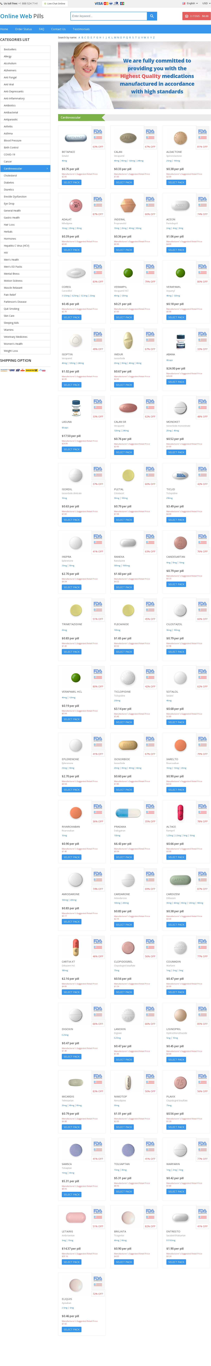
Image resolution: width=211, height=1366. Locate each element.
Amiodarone (71, 894)
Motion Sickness (13, 280)
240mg (140, 160)
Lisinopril (173, 1029)
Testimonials (81, 29)
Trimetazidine (72, 624)
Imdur (118, 354)
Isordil (67, 489)
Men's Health (11, 259)
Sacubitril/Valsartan (176, 1235)
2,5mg (178, 835)
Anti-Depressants (14, 91)
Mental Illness (11, 273)
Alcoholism (10, 63)
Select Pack (72, 182)
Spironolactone (174, 155)
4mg (175, 228)
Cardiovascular (13, 168)
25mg (169, 160)
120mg (132, 160)
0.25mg (65, 1035)
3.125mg (66, 295)
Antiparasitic (11, 119)
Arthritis (8, 126)
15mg (176, 768)
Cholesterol (10, 175)
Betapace (68, 152)
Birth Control (11, 147)
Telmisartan (68, 1100)
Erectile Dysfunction (15, 196)
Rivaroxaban (172, 763)
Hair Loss (9, 224)
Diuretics (9, 189)
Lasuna (67, 421)
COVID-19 (9, 154)
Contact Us (58, 29)
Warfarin (170, 965)
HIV (6, 252)
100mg (177, 160)
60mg (138, 363)
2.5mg (64, 1307)
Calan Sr (120, 421)
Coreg (66, 286)
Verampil (120, 286)
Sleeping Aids (11, 322)
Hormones (10, 238)
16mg (181, 562)
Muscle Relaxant (13, 287)
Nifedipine (67, 223)
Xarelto (172, 759)
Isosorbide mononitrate (178, 425)
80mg (124, 160)
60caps (169, 360)
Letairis (67, 1231)
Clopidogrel (123, 961)
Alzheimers (10, 70)
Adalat (67, 219)
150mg (117, 835)
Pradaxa (120, 826)
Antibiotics (10, 105)
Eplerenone (67, 560)
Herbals (8, 231)
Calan (118, 152)
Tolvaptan (67, 1168)
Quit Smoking (11, 308)
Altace (171, 826)
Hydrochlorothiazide (176, 1033)
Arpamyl (170, 290)
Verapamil (119, 155)
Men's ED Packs (13, 266)
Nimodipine (120, 1100)
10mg (64, 228)
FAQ (41, 29)
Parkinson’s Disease (15, 301)
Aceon (170, 219)
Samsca (67, 1164)
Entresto (173, 1231)
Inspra (66, 556)
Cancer (8, 161)
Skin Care (9, 315)
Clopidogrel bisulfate (124, 965)
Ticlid (170, 489)
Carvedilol (67, 290)
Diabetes (9, 182)
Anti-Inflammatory (14, 98)
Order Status (23, 29)
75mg (116, 970)
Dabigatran (119, 830)
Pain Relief (10, 294)
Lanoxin (120, 1029)
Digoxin (67, 1029)
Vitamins (9, 329)
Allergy (7, 56)
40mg (64, 160)
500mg (117, 565)
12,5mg (84, 295)
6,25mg (75, 295)
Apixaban (66, 1303)
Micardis (68, 1096)
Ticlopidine (171, 493)
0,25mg (117, 1038)
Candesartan (175, 556)
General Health (12, 210)
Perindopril (172, 223)
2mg (168, 228)
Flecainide (121, 624)
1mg (168, 970)
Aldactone (174, 152)
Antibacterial (11, 112)
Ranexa (119, 556)
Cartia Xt (68, 961)
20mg (71, 228)
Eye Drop (9, 203)
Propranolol (120, 223)
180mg (200, 903)
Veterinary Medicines (15, 336)
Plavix (170, 1096)
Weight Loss (11, 350)
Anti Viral (9, 84)
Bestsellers (10, 49)
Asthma (8, 133)
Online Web (22, 16)
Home (4, 29)
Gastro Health (12, 217)
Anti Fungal (10, 77)
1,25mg (169, 835)
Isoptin (67, 354)
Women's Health (13, 343)
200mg (73, 900)
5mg (185, 835)
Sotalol (65, 155)
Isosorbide (119, 358)
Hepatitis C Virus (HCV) (16, 245)
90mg (183, 903)
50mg (116, 498)
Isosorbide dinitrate (72, 493)
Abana (170, 354)
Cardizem (173, 894)
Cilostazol (119, 493)
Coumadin (173, 961)
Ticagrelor (119, 1235)
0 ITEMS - (199, 16)
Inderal (119, 219)
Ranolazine (119, 560)
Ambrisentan (68, 1235)
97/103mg (170, 1240)
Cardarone (122, 894)
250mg (169, 498)
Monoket (173, 421)
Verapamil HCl (121, 290)
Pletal (119, 489)
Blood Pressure (12, 140)
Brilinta (120, 1231)
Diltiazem (171, 898)
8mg (181, 228)
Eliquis (67, 1299)
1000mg (126, 565)
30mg (79, 228)
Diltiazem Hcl (68, 965)
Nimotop (120, 1096)
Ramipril (170, 830)
